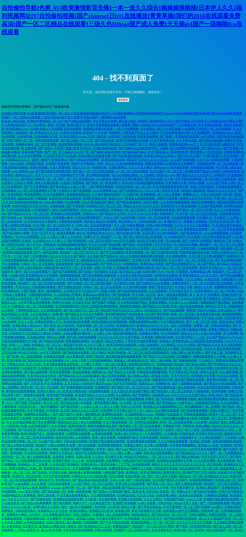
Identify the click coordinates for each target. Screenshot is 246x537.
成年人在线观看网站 (65, 209)
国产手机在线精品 (150, 507)
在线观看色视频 (99, 391)
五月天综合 (72, 383)
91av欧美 (114, 507)
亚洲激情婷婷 (65, 263)
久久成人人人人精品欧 (184, 302)
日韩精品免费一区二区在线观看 (218, 163)
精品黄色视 (48, 317)
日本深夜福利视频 (45, 418)
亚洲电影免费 (179, 167)
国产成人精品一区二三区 (77, 140)
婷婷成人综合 (160, 375)
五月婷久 (35, 514)
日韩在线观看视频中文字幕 (19, 341)
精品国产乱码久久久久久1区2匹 (148, 159)
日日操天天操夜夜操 (223, 179)
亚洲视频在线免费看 (77, 321)
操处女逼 (77, 317)
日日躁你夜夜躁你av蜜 (175, 132)
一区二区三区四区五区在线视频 (212, 283)
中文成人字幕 (184, 287)
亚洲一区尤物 (56, 125)
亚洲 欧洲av (226, 321)
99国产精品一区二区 (20, 140)
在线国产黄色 (218, 422)
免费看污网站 (130, 125)
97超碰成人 (10, 279)
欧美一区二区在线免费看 (176, 422)
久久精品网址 (154, 433)
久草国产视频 (63, 148)
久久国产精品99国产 (31, 229)
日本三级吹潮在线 (30, 267)
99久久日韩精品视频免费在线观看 (142, 256)
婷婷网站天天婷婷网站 (73, 429)
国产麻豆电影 (70, 406)
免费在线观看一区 (221, 514)
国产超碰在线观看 (185, 360)
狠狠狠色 (50, 244)
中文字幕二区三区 (144, 294)
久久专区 (93, 256)
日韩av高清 (83, 456)
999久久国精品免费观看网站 (100, 306)
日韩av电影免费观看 (159, 225)
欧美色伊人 (113, 182)
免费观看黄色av (119, 468)
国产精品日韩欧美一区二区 (39, 179)
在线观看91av (161, 395)
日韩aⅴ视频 (73, 248)
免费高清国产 (181, 283)
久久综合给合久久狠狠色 (40, 221)
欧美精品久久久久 (47, 132)
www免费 (201, 422)
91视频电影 (102, 368)
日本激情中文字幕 (227, 368)
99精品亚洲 (51, 267)
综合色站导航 (65, 437)
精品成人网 (26, 198)
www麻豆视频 (229, 371)
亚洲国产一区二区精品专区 (132, 530)
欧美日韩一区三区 (33, 387)
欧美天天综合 (83, 148)
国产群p (128, 236)
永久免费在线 (76, 356)
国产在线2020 (109, 256)
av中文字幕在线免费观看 (34, 302)
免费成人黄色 (133, 445)
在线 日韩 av (179, 352)
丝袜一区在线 (103, 267)
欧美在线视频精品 (157, 352)
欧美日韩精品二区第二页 (25, 468)
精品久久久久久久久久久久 (142, 206)
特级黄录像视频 (148, 136)
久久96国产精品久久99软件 (170, 480)
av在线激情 (83, 437)
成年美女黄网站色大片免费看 (38, 275)
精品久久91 (116, 198)
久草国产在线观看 (122, 317)
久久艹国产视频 (17, 402)
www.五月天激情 (124, 240)
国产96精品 (183, 121)
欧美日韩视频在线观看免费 (171, 186)
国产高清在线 (165, 398)
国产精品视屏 (62, 503)
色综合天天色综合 (136, 456)
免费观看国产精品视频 (215, 302)
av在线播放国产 (39, 426)
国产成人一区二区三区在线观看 (94, 171)
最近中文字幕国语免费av (91, 453)
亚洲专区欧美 (77, 426)
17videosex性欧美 (190, 298)
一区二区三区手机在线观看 (227, 229)
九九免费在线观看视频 (175, 202)
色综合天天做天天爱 (150, 240)
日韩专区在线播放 (147, 422)
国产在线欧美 (149, 279)
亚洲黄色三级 (150, 229)
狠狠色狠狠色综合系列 (103, 426)
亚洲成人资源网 (200, 441)
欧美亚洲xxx (60, 159)
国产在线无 (231, 449)
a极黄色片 (229, 144)
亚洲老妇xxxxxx (223, 132)
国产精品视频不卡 (95, 248)
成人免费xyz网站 (138, 375)
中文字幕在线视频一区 (118, 422)
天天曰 (213, 221)
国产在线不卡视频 (104, 302)
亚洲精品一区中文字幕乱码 (60, 279)
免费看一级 (201, 325)
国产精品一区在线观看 (138, 244)
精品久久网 (31, 317)
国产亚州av (23, 487)
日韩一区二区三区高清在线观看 (33, 437)
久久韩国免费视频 (104, 495)
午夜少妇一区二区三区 (228, 198)
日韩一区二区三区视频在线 (36, 398)
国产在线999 (43, 298)
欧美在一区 (168, 491)
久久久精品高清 (210, 144)
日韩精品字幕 (172, 426)
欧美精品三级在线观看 (66, 213)
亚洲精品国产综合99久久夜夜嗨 (129, 248)
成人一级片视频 (161, 360)
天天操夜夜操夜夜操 (161, 209)
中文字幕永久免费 (105, 121)
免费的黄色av (90, 464)
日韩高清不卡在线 (166, 468)
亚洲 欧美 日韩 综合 (145, 491)
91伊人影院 (209, 472)
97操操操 (41, 198)
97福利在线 (187, 433)
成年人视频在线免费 (188, 483)
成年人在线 (143, 368)
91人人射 (78, 460)
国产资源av (100, 491)
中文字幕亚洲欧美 (173, 321)
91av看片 (217, 507)
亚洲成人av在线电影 (19, 298)
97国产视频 (29, 290)
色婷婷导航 (25, 136)
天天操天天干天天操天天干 (82, 290)
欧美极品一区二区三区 (47, 344)
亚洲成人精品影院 (193, 190)
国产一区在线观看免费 (215, 503)
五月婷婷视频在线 (68, 306)
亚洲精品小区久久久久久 (153, 325)
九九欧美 (91, 499)
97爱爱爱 (182, 271)
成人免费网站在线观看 (185, 148)
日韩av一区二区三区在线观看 (102, 287)
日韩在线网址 (198, 514)
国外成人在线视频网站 (159, 453)
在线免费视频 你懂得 (140, 398)
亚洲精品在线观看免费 (68, 499)
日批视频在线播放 (44, 287)
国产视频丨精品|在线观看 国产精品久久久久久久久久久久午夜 (128, 487)
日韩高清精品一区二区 (209, 290)
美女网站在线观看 (98, 175)
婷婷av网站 (203, 426)
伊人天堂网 (98, 379)
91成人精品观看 (211, 333)
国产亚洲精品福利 (87, 263)
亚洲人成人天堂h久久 (129, 433)
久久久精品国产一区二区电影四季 (173, 248)
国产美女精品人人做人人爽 (68, 186)
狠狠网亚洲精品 (130, 306)
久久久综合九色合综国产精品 (130, 391)
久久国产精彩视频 (157, 314)
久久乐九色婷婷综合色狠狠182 (23, 202)
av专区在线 (212, 279)
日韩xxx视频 (196, 182)
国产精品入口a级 (130, 271)
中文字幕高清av (115, 418)
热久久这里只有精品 (92, 398)
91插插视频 (57, 206)
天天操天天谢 (141, 260)
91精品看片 (228, 279)
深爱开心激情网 (167, 198)
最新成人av (146, 383)
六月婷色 (231, 437)
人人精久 (41, 329)
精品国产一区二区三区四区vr (223, 483)
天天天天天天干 (152, 518)
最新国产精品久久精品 (201, 310)
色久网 (228, 194)
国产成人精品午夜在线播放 (19, 348)
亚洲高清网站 (158, 302)
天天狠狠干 (184, 356)
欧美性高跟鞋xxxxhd (73, 136)
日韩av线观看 (104, 530)
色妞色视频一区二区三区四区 (95, 325)
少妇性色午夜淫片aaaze (96, 383)
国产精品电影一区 (54, 491)
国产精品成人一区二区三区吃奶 (172, 391)
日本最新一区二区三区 (44, 402)
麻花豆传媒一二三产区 (116, 464)
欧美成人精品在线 (13, 121)
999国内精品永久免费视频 (18, 495)
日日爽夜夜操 (187, 125)
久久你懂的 (59, 426)
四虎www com (166, 175)
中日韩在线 (14, 317)
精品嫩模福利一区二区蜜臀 (203, 406)
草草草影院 (159, 260)
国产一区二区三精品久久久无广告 (66, 152)
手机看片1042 (234, 290)
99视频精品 (131, 263)
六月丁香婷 (46, 348)
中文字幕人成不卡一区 (128, 410)
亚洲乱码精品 (78, 510)
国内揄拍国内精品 (134, 152)
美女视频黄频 (226, 460)
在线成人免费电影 (72, 182)
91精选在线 (128, 136)
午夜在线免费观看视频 (152, 371)
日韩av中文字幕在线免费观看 (91, 229)
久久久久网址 (194, 279)
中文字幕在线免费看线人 (73, 495)
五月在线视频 (81, 468)
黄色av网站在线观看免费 (94, 155)
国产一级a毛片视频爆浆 (77, 507)
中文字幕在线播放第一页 (191, 179)
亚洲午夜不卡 (76, 125)
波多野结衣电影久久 (142, 364)
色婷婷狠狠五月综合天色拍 (30, 206)
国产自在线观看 (174, 310)
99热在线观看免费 (47, 140)
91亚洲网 (106, 410)
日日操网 (53, 387)
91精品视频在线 (34, 518)
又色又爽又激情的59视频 (190, 329)
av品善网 (189, 128)
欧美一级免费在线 (88, 414)
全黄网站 (98, 514)
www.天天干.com (171, 229)
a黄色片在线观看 (64, 298)
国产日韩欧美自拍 (70, 287)
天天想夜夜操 (10, 368)
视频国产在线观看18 (169, 414)
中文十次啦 (34, 364)
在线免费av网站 (167, 495)
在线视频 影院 (233, 317)
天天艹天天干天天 (43, 233)
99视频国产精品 (128, 437)
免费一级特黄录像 (79, 491)
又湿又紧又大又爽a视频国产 (161, 233)
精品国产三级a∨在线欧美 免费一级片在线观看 (66, 445)
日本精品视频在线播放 (149, 182)
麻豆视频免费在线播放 (213, 398)
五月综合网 (8, 352)
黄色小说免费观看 (123, 368)
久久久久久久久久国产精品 (68, 256)
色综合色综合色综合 (37, 217)
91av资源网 (73, 202)
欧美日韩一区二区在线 (189, 530)
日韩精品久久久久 (18, 159)
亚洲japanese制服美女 (97, 294)
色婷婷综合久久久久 (57, 468)
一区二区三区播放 (115, 364)
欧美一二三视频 (20, 344)
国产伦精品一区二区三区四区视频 (89, 283)
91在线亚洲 (29, 368)
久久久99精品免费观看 (173, 441)
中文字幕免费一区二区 (178, 507)
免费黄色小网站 (17, 514)
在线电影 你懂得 (64, 456)
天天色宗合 (214, 152)
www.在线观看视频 (216, 233)
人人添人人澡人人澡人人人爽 (99, 406)
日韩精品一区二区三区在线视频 (33, 306)
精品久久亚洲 (47, 429)
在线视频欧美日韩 (46, 136)
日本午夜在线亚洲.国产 (217, 236)
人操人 (149, 410)
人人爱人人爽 (89, 329)
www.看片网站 (54, 202)
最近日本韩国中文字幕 (147, 510)
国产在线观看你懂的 (194, 410)
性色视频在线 (10, 290)
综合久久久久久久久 (225, 426)
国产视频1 (167, 136)
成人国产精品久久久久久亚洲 (79, 410)
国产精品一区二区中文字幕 (195, 209)
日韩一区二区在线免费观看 (94, 225)
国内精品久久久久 (93, 260)
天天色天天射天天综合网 (60, 155)
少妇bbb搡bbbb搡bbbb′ (77, 333)
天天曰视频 (116, 476)
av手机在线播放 (34, 522)
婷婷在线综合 (141, 514)
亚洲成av (165, 341)
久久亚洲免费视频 (30, 155)
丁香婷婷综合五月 (27, 310)
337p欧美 (98, 341)
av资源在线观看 (102, 433)
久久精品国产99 (100, 503)
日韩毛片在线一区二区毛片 (24, 244)
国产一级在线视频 (138, 480)
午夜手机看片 (213, 155)
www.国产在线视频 (183, 159)
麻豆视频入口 (128, 221)
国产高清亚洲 (27, 429)
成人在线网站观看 (39, 456)
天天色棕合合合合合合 (42, 375)
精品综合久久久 (68, 422)
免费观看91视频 (186, 398)
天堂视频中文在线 (106, 271)
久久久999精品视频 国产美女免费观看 (31, 422)
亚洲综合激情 (56, 433)
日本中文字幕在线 (231, 491)
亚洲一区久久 (106, 163)
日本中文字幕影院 (125, 383)
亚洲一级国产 (41, 159)
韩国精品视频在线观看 (98, 128)
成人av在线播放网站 (125, 175)
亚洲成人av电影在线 (52, 526)
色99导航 (100, 507)
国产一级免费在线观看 (30, 395)
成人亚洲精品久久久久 (214, 476)
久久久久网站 (187, 344)
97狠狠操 (52, 410)
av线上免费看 (172, 194)
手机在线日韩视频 (76, 441)
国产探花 (50, 325)
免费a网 (58, 314)
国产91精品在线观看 (78, 121)
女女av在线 (17, 163)
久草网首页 (45, 368)
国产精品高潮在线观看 (132, 290)
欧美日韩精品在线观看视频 (110, 321)
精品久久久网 (203, 287)
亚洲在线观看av (141, 522)
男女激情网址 (33, 194)
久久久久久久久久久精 (143, 213)
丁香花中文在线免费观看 (141, 341)
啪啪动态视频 (204, 368)
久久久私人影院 (12, 522)
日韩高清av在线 (17, 426)
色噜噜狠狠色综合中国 (195, 252)
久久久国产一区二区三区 (166, 171)
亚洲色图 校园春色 (110, 445)
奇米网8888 (63, 480)
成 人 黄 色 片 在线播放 (204, 294)
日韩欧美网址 (118, 167)
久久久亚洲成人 (40, 314)
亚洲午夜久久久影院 (46, 507)
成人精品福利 (122, 348)
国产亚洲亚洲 (77, 240)
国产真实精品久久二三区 (94, 526)
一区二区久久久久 (162, 456)
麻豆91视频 (9, 229)
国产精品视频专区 (112, 329)
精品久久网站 (114, 341)
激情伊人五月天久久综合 (196, 198)
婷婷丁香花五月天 (161, 287)
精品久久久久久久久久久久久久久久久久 (179, 464)
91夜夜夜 (114, 136)
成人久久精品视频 (169, 128)
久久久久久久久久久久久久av (168, 449)
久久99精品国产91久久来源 (182, 236)
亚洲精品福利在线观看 (18, 252)
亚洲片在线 (13, 360)
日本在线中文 (153, 310)
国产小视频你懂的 (57, 379)
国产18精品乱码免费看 (85, 159)
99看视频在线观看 (202, 167)
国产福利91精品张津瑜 (106, 152)
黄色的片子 (46, 480)
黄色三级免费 (158, 144)
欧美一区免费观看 (89, 298)
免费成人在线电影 (195, 221)
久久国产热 (131, 194)
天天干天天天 (180, 375)
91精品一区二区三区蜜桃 (37, 263)
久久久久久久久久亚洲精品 (193, 225)
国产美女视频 (135, 329)
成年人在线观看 (181, 325)
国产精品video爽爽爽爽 (36, 503)
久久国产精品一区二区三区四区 (93, 483)
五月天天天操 (171, 190)
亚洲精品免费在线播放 (70, 348)
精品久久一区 (188, 476)
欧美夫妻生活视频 (166, 298)
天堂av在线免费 (211, 194)
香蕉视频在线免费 (196, 229)
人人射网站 (148, 175)
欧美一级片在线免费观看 (187, 306)
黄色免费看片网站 (106, 402)
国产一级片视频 (66, 398)
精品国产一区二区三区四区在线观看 (42, 283)
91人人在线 (140, 348)
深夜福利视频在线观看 (227, 441)
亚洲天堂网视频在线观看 (103, 125)
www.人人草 (194, 499)
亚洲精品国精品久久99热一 (220, 429)
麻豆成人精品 (128, 121)
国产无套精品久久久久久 (224, 364)
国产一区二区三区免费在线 (76, 179)
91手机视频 (132, 518)
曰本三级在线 (56, 522)
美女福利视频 (108, 499)
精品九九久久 (81, 167)
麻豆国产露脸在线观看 (190, 379)
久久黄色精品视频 (135, 287)
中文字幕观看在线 (163, 140)
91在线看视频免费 (184, 217)
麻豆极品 (223, 263)
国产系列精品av (166, 402)
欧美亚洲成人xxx (17, 128)
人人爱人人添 (102, 333)
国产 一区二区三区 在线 (202, 321)
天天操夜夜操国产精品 (132, 302)
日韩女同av (165, 503)
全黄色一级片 (174, 429)
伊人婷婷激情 (170, 333)
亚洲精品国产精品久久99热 (203, 171)
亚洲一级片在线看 (104, 437)
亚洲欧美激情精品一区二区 (45, 121)
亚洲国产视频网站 (83, 449)
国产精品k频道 (105, 140)
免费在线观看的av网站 (144, 321)
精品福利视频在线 (125, 333)
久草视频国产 (41, 209)
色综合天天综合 (28, 352)
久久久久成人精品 (141, 167)
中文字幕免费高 (54, 194)
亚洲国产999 (191, 472)
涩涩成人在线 (85, 518)
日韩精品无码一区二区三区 (104, 206)
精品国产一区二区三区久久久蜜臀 (222, 244)
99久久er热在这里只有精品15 (103, 144)
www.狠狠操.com (23, 171)
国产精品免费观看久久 (181, 263)
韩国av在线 (108, 290)
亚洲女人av (230, 298)
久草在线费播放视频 (130, 163)
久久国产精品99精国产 (107, 194)
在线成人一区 (169, 437)
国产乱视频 (231, 148)
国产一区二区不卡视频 (49, 248)
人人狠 (169, 179)
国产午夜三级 (214, 352)
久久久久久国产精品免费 (105, 244)
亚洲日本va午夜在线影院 (65, 198)
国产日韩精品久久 (131, 190)
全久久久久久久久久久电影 (195, 522)
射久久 (81, 233)
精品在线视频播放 (204, 202)
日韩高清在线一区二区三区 (134, 186)
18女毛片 (210, 348)
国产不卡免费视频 (36, 186)
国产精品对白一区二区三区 (170, 514)
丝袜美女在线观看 (191, 495)
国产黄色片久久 (111, 263)
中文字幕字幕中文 (183, 487)
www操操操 (104, 179)
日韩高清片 (16, 333)
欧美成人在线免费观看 (140, 198)
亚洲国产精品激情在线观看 (107, 441)
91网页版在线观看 (79, 433)
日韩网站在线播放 (217, 495)
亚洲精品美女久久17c (101, 233)
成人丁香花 (192, 429)
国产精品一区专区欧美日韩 (194, 526)
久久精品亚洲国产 (211, 437)
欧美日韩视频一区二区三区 (126, 352)
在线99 (65, 449)
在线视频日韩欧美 (143, 267)
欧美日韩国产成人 (33, 433)
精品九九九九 (138, 449)
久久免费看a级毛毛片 (57, 514)
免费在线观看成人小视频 (209, 356)
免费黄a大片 (191, 194)
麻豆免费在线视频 (229, 348)
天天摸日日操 (58, 472)
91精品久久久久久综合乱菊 (90, 476)
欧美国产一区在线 (95, 132)
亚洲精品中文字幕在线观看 (179, 206)
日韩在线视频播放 (196, 414)
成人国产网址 (206, 263)
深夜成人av (99, 371)
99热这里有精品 (26, 510)
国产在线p (85, 271)
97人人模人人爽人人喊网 (126, 453)
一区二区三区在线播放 (18, 248)
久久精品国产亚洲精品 (65, 464)
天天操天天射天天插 (124, 279)
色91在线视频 (10, 263)
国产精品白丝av (212, 148)
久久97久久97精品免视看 (213, 159)
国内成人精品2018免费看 (100, 221)
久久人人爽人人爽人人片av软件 (62, 236)
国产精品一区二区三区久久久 (131, 387)
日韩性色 (188, 426)
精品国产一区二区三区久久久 (79, 252)
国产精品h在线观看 (52, 341)
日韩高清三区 (27, 406)
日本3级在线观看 (59, 483)
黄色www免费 (56, 337)
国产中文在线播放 (112, 252)
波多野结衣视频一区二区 (222, 379)
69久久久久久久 (18, 499)
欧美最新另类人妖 (209, 314)
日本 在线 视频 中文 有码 (143, 418)
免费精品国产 (122, 526)
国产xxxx (122, 449)
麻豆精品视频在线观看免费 (124, 356)
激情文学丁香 (223, 240)
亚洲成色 (227, 445)
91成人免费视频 (60, 167)
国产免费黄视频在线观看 (77, 387)
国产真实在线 (154, 179)
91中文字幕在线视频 (56, 476)
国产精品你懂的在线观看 (180, 518)
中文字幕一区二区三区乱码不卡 (54, 225)
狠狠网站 (115, 132)
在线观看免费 (95, 460)
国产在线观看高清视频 (128, 155)
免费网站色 (163, 383)
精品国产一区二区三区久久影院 (153, 526)
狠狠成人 (120, 360)
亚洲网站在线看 (112, 414)
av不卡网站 (208, 136)
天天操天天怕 (81, 302)
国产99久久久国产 (190, 155)
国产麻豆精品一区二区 (24, 449)
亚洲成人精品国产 (208, 487)
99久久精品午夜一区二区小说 (199, 468)
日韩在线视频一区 (150, 221)
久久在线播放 (158, 290)
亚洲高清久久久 (138, 360)
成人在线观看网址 (118, 514)
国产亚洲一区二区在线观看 (24, 356)
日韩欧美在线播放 (166, 275)
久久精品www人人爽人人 (50, 240)
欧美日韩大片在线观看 (130, 483)
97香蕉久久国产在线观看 (75, 190)
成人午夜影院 (66, 325)
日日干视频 (151, 202)
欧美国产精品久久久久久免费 (94, 395)
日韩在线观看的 (221, 325)
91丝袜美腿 (128, 217)
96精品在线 (100, 468)
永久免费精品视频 (119, 379)
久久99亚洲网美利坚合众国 (33, 460)
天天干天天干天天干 (215, 456)
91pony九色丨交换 (186, 503)
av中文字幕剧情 (50, 352)
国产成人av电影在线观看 (17, 445)
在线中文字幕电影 (83, 163)
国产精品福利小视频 (16, 233)
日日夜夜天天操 (124, 283)
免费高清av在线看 (152, 263)
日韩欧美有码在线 (105, 148)
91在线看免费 (141, 464)
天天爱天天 (30, 526)
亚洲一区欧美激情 (202, 186)
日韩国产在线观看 (58, 163)
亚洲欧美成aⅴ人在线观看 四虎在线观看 (56, 128)
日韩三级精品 (82, 514)
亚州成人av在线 (208, 445)
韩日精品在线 (70, 402)
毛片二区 (119, 225)
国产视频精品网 (30, 279)
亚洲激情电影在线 (79, 194)
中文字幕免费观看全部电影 (61, 364)
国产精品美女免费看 (76, 352)
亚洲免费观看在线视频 (142, 441)
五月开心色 (227, 221)
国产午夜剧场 (76, 206)
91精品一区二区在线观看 (153, 217)
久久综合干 (200, 121)
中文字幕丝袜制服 (210, 125)
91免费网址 (113, 460)
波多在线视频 (39, 167)
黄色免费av (197, 152)
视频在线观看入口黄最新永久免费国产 (170, 163)
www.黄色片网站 (29, 491)
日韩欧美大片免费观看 (229, 175)
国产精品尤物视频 (211, 140)
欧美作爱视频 (66, 233)
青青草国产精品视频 (60, 395)
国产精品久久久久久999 (159, 356)
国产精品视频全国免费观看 (53, 171)
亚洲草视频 (219, 391)
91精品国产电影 (174, 499)
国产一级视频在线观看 (187, 383)
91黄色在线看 (149, 437)
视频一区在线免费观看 (64, 329)
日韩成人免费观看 (15, 294)
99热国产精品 (35, 163)
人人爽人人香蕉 (91, 364)
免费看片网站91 (219, 329)
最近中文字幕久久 (212, 267)
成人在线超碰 (187, 387)
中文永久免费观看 (27, 236)
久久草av (98, 456)
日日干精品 (99, 352)
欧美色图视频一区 (138, 252)
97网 (89, 348)
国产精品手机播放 (205, 491)
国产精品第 (85, 368)
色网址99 (233, 256)
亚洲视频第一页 (151, 194)
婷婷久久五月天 (216, 306)
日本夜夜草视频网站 (183, 445)
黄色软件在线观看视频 (21, 391)
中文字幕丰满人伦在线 (184, 371)
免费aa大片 (184, 491)
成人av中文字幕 (51, 530)
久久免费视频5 (201, 132)
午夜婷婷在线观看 (70, 221)
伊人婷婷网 (231, 333)
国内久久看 (128, 507)
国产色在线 (40, 472)
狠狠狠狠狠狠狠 (70, 275)
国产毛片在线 (112, 298)
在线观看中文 (189, 437)
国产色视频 (202, 507)
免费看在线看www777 (183, 144)
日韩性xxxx (90, 213)
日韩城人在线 (15, 364)
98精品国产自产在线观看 (139, 460)
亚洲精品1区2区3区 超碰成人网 (109, 510)
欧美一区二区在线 (183, 314)
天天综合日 (23, 287)
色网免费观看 (136, 225)
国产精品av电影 (196, 364)
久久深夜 (126, 402)
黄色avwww (161, 167)
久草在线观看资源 (18, 209)
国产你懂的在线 (41, 499)
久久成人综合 (146, 495)
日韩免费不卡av (153, 271)
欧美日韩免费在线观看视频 (126, 429)
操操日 (72, 526)
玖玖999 (127, 182)
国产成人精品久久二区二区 (82, 310)
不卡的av (69, 518)
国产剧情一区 (95, 182)
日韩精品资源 (231, 171)
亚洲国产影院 (62, 460)
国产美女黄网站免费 (228, 260)
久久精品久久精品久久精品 (43, 333)
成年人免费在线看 (47, 182)
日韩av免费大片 (220, 410)
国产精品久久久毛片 (113, 213)
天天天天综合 (163, 244)
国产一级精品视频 (46, 252)
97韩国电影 (202, 391)
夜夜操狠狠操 (79, 379)
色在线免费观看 (60, 371)
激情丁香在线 (95, 356)
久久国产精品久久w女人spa (225, 337)
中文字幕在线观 (186, 140)
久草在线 (63, 317)
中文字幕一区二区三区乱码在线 (197, 213)
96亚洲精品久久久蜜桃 (165, 348)
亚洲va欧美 (216, 395)
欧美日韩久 (196, 352)
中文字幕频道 (36, 410)
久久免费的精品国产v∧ (16, 125)
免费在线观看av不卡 (48, 321)
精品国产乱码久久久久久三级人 (122, 310)
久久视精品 (168, 344)
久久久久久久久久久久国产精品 (119, 337)
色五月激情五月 (162, 530)
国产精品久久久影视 (156, 306)
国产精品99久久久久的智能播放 (43, 360)
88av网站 (40, 125)
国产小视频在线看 (42, 260)
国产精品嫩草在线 (164, 387)
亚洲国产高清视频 (125, 503)
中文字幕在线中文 (68, 260)
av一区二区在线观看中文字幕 (37, 190)
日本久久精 (111, 217)
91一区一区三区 (164, 522)
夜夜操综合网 (165, 337)
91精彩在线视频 (71, 132)
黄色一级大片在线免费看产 (33, 271)
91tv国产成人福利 (50, 441)
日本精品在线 (126, 495)
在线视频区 (26, 329)
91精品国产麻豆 (120, 491)
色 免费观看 (29, 148)
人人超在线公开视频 (67, 294)
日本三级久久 (227, 310)
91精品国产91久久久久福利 (141, 132)
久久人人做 (152, 190)
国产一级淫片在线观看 (197, 240)
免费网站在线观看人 (227, 287)
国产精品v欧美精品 (129, 202)
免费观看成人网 (200, 271)
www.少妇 (8, 487)
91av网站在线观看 (168, 410)
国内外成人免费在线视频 (85, 472)
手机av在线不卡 (28, 530)
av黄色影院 (13, 526)
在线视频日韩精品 (207, 402)
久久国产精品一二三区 (190, 337)
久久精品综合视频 (186, 244)
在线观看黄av (98, 429)
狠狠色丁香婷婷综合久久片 (156, 121)
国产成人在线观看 (36, 371)
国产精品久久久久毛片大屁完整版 (219, 344)
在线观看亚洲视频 (171, 279)
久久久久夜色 (153, 499)
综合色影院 (102, 209)
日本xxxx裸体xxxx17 (225, 252)
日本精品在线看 (192, 348)
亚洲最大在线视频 (130, 499)
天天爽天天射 (114, 456)
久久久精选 (39, 483)
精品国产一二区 (111, 236)
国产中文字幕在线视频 (115, 522)
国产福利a (45, 148)
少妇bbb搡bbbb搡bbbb (176, 418)
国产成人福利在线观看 (82, 337)
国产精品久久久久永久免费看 (84, 314)
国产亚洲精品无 (191, 233)
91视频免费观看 (208, 248)
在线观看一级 (24, 132)
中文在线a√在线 (212, 317)
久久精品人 (206, 360)
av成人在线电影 (148, 344)
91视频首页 (102, 387)
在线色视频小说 (135, 476)
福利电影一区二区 (13, 456)
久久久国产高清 (217, 182)
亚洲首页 (18, 476)
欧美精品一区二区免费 (33, 464)
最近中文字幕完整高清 (128, 179)
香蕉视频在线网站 (78, 341)
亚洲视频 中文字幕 (203, 375)
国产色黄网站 (141, 395)
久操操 (164, 148)
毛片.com (86, 209)
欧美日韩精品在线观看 (122, 344)
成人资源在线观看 (114, 375)
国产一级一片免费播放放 (226, 453)
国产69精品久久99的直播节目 (138, 148)
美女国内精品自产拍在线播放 (124, 314)
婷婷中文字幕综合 (62, 453)
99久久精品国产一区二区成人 (225, 530)
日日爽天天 (205, 217)
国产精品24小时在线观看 (220, 383)
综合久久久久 (190, 333)
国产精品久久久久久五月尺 (194, 175)
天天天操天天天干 (181, 290)
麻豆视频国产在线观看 (137, 298)
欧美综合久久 (103, 348)
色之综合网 (214, 464)
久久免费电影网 (51, 310)
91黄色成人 (186, 402)
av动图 (13, 275)
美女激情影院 (179, 152)
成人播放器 (74, 522)
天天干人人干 (44, 175)
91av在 (170, 271)
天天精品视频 (36, 337)
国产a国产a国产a (64, 414)
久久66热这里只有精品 (227, 225)
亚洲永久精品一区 (49, 391)
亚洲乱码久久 (173, 221)
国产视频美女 (212, 298)
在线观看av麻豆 (63, 217)
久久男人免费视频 (156, 445)
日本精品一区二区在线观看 (214, 128)
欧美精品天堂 (126, 325)
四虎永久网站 (50, 449)
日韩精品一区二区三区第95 (129, 209)
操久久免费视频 (91, 422)
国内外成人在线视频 (149, 236)
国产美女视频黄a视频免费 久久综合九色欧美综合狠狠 (117, 275)
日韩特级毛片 (154, 429)
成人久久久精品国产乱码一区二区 (221, 518)
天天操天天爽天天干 (109, 518)
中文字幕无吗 (116, 398)
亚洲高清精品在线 (113, 159)
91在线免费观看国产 (88, 217)
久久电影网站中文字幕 (70, 175)
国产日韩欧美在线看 (165, 252)
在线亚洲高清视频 (70, 144)
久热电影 (148, 337)
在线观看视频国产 (119, 260)
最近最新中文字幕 (59, 229)
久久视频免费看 (176, 256)
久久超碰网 (9, 321)
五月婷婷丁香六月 (136, 144)
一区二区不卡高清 (100, 240)
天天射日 (220, 217)
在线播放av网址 (149, 333)
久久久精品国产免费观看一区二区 (80, 418)
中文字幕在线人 (158, 152)
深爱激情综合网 (162, 379)
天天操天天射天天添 (209, 433)
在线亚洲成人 (229, 468)
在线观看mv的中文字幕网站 (181, 510)
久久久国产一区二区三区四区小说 (191, 260)
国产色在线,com (12, 217)
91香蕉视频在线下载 (126, 229)
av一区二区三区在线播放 (132, 171)
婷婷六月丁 (80, 503)
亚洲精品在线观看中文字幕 (175, 460)
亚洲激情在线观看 (187, 136)
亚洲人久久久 (10, 179)
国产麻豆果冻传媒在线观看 (90, 480)
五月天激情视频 (144, 402)
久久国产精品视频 (210, 206)
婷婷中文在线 (62, 302)
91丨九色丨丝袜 (76, 360)
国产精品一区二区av (160, 483)
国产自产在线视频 (65, 271)
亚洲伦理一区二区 (74, 487)
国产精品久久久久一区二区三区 (29, 213)
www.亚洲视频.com (105, 190)
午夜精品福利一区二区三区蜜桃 (36, 144)
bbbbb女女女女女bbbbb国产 (159, 125)
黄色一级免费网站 (50, 290)
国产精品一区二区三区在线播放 (140, 426)
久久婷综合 (148, 128)
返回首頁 (123, 99)
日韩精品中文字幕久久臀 (225, 121)
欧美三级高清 (97, 136)
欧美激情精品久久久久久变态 (199, 275)
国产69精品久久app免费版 (153, 283)
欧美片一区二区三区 (223, 414)
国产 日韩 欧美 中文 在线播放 (43, 383)
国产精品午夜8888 (188, 456)
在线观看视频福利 (201, 480)
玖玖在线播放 (81, 371)
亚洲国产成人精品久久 (95, 279)
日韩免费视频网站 (40, 294)
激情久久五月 (209, 371)
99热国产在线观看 (96, 317)
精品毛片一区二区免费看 (76, 267)
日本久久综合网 (131, 406)
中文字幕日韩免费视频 (78, 530)
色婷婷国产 (167, 213)
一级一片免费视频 (127, 128)
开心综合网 (173, 240)
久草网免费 (121, 267)
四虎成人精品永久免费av (160, 155)
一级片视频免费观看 (100, 186)
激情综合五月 (24, 175)
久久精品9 (171, 433)
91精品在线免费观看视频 (183, 317)
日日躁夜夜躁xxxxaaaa (139, 414)
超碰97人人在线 (142, 468)
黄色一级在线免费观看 (173, 294)
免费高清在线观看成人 (151, 317)
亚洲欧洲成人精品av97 (27, 325)
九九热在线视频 (65, 368)
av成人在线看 (147, 503)
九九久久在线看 (227, 375)
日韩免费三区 (210, 510)
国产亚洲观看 (121, 294)
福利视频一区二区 (232, 248)
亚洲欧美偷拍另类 (95, 198)
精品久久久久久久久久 (222, 190)
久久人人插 (26, 321)
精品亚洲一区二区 (181, 368)
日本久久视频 (24, 182)
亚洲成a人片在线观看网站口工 (163, 406)
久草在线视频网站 (100, 360)
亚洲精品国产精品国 (170, 364)
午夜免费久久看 (176, 182)
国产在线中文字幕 (129, 233)
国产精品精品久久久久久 (191, 453)
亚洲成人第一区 (225, 480)
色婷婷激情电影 (230, 213)
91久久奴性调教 (205, 460)
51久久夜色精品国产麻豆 (98, 202)
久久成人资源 (141, 379)
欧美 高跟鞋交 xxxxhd (46, 487)
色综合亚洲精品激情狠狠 (214, 387)
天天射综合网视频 (36, 453)
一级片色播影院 (48, 406)
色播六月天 (91, 236)
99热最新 (86, 402)
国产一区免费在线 (36, 256)
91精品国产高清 (113, 472)
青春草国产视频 (32, 152)
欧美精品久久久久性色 (53, 510)
